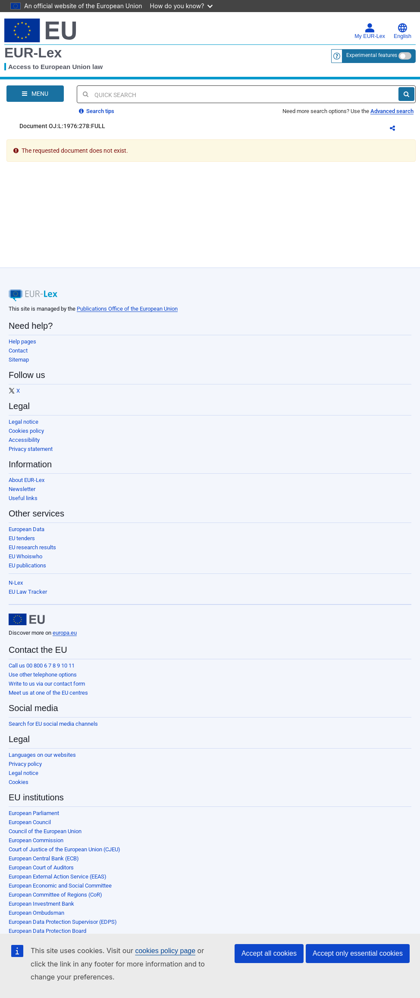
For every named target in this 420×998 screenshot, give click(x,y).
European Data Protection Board (47, 931)
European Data (26, 529)
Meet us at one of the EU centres (48, 692)
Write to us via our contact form (47, 683)
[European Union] (27, 620)
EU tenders (22, 538)
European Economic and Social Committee (60, 885)
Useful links (23, 498)
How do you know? (181, 5)
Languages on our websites (42, 755)
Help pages (22, 341)
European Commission (36, 840)
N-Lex (16, 582)
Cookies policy (26, 431)
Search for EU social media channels (53, 724)
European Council (30, 822)
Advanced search (392, 111)
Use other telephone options (43, 674)
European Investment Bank (41, 903)
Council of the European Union (45, 831)
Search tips (96, 111)
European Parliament (34, 813)
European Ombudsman (36, 913)
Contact (18, 350)
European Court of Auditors (41, 867)
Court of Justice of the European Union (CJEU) (64, 849)
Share (397, 129)
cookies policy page (165, 950)
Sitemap (19, 359)
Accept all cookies (269, 953)
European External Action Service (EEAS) (58, 876)
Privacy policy (25, 764)
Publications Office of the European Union (127, 308)
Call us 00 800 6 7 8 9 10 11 (42, 665)
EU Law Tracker (28, 592)
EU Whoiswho (25, 556)
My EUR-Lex (369, 31)
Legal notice (23, 422)
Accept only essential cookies (358, 953)
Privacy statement (31, 449)
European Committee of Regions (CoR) (55, 894)
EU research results (32, 547)
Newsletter (22, 489)
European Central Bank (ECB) (44, 858)
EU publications (27, 565)
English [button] (402, 31)
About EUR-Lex (26, 480)
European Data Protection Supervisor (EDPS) (63, 922)
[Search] (406, 94)
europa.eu (65, 633)
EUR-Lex (33, 52)
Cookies (18, 782)
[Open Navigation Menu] (35, 93)
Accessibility (24, 440)
